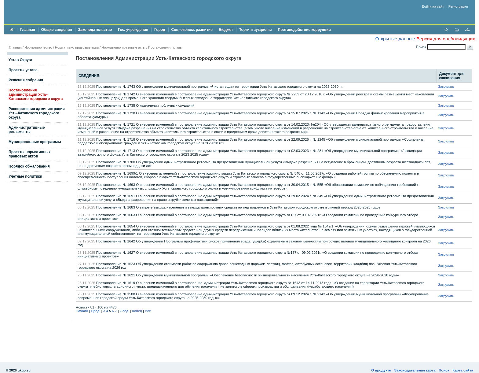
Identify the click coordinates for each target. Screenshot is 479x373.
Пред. (96, 311)
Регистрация (458, 6)
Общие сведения (56, 30)
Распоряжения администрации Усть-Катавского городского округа (37, 113)
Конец (137, 311)
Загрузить (446, 86)
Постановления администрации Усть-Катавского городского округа (36, 94)
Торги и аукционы (255, 30)
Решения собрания (26, 80)
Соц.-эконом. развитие (192, 30)
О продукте (381, 370)
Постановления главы (165, 47)
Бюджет (226, 30)
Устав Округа (20, 60)
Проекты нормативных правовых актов (29, 154)
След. (124, 311)
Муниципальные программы (35, 142)
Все (148, 311)
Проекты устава (23, 70)
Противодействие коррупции (304, 30)
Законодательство (95, 30)
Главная (27, 30)
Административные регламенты (27, 129)
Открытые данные (395, 38)
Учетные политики (25, 176)
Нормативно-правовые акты (77, 47)
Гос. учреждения (133, 30)
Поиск (444, 370)
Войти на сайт (433, 6)
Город (159, 30)
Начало (82, 311)
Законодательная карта (415, 370)
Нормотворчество (38, 47)
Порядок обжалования (29, 166)
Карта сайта (462, 370)
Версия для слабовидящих (445, 38)
